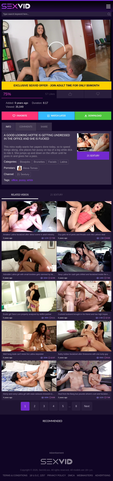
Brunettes (39, 161)
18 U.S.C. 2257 (37, 475)
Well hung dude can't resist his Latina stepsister (23, 354)
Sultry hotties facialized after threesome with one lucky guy (83, 354)
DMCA (71, 475)
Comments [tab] (25, 126)
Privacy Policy (56, 475)
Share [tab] (44, 126)
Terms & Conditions (15, 475)
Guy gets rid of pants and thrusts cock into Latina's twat (81, 234)
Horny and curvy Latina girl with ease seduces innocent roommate (29, 394)
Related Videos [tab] (20, 194)
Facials (52, 161)
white (30, 180)
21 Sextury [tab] (56, 194)
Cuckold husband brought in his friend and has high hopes (83, 314)
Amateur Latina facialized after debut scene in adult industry (28, 234)
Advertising (102, 475)
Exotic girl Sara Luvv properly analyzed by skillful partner (27, 314)
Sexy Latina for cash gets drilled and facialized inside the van (84, 274)
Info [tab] (8, 126)
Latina (63, 161)
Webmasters (85, 475)
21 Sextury (23, 174)
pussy (22, 180)
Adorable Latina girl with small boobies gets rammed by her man (29, 274)
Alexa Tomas (27, 168)
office (14, 180)
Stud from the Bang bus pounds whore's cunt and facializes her (84, 394)
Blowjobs (25, 161)
